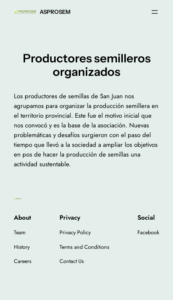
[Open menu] (154, 11)
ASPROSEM (55, 12)
